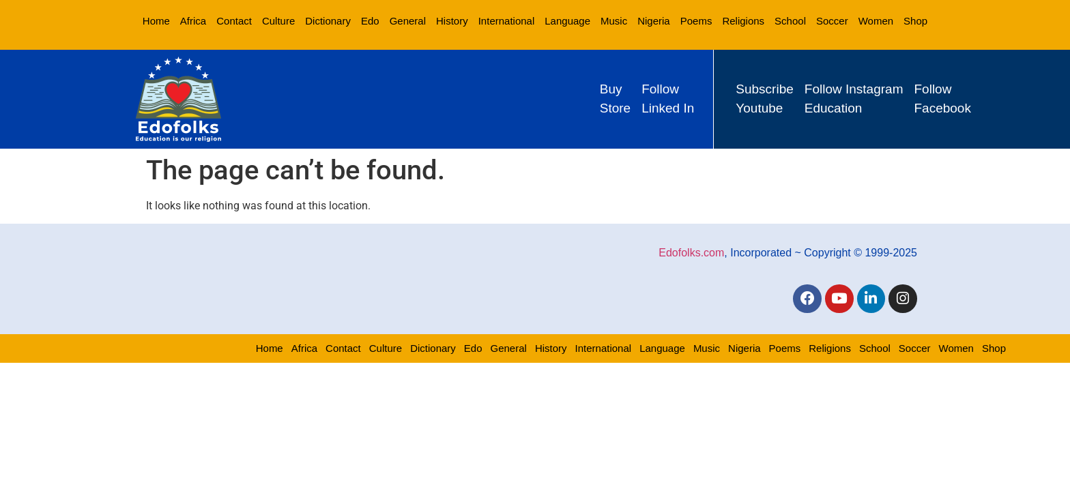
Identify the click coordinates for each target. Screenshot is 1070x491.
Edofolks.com (691, 252)
